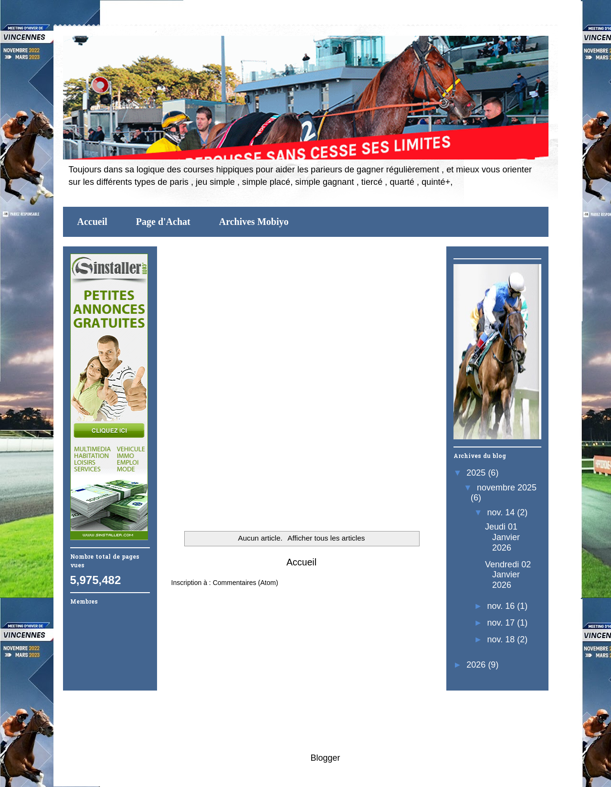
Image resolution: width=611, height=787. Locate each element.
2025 (477, 473)
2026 (477, 665)
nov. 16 (502, 606)
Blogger (324, 758)
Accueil (92, 221)
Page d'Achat (163, 221)
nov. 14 (502, 512)
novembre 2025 (507, 487)
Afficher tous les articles (326, 538)
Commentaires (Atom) (245, 582)
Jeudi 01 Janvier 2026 (502, 537)
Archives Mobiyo (254, 221)
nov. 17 (502, 622)
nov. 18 (502, 639)
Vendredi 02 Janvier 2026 (508, 575)
